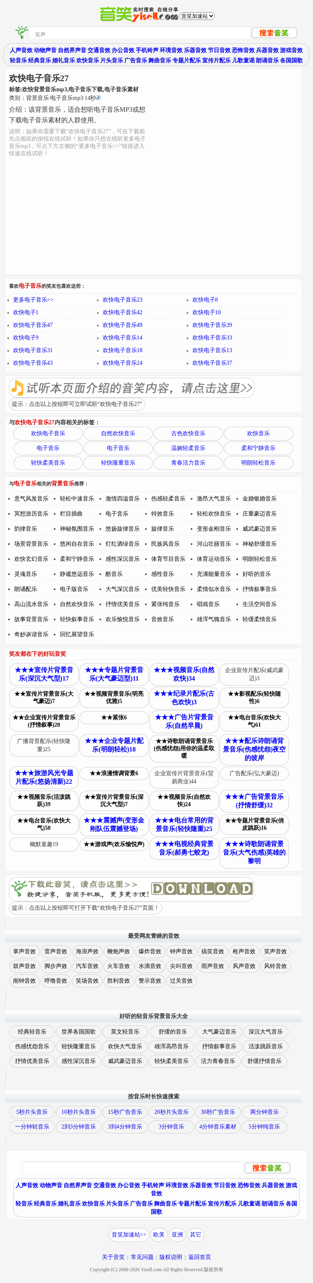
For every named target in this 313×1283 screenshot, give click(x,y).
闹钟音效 (24, 981)
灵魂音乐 (25, 574)
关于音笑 (113, 1257)
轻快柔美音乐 (48, 463)
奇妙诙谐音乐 (31, 634)
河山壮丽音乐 (214, 544)
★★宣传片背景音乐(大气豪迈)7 (43, 697)
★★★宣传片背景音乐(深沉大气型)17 (44, 674)
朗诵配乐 (25, 589)
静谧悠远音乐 (77, 574)
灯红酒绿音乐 (123, 544)
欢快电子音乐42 (123, 312)
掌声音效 (24, 951)
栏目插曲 (71, 514)
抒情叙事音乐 (259, 589)
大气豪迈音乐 (219, 1032)
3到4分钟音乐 (125, 1127)
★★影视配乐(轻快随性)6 (254, 697)
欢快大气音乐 (125, 1046)
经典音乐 (39, 60)
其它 (195, 1235)
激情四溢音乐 (123, 499)
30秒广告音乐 (218, 1112)
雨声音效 (212, 966)
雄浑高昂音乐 (171, 1046)
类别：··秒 (55, 98)
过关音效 (181, 981)
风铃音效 (275, 966)
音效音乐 (162, 619)
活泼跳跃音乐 (266, 1046)
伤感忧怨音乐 (32, 1046)
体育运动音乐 (214, 559)
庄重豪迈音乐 (259, 514)
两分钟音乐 (264, 1112)
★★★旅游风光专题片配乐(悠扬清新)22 (44, 777)
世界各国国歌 (79, 1032)
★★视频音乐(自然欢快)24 (184, 800)
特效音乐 (162, 514)
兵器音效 (267, 50)
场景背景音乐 (31, 544)
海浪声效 (87, 951)
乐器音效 (195, 50)
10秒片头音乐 (79, 1112)
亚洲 (177, 1235)
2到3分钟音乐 (79, 1127)
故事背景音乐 (31, 619)
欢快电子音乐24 (123, 363)
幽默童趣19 (44, 844)
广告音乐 (135, 60)
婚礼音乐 (63, 60)
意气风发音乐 (31, 499)
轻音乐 (18, 60)
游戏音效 (291, 50)
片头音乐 (111, 60)
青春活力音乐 (188, 463)
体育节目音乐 (168, 559)
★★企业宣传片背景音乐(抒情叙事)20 (44, 721)
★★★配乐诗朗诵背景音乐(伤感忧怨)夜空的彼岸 (254, 749)
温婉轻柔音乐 (188, 448)
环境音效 (171, 50)
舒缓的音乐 (173, 1032)
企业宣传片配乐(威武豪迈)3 (254, 674)
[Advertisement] (223, 216)
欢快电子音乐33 (212, 338)
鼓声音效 (24, 966)
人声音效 (21, 50)
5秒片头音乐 (32, 1112)
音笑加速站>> (129, 1235)
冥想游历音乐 (31, 514)
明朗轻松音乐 (258, 463)
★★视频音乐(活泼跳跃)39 (44, 800)
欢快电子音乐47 (33, 325)
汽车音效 (87, 966)
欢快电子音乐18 (123, 350)
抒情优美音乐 (123, 604)
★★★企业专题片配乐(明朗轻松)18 (114, 745)
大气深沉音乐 (123, 589)
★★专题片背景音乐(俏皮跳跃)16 (254, 824)
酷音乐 (114, 574)
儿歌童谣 (243, 60)
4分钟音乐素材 (217, 1127)
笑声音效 (275, 951)
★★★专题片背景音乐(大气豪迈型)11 (114, 674)
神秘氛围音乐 (77, 529)
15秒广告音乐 (125, 1112)
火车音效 (118, 966)
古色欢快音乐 (188, 433)
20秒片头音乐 (171, 1112)
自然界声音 (72, 50)
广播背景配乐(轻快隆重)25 (44, 745)
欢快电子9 (26, 338)
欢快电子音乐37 (212, 363)
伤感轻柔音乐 (168, 499)
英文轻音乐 (125, 1032)
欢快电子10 (206, 312)
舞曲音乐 (159, 60)
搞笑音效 (212, 951)
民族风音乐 (165, 544)
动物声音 (45, 50)
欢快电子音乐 (48, 433)
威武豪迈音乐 (259, 529)
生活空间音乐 (259, 604)
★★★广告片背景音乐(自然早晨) (184, 721)
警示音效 (150, 981)
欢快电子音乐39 (212, 325)
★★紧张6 (114, 717)
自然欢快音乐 (118, 433)
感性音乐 (162, 574)
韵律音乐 (25, 529)
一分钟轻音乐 (32, 1127)
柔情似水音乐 (214, 589)
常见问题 (142, 1257)
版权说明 (170, 1257)
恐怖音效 (243, 50)
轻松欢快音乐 (214, 514)
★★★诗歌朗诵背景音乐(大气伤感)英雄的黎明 (254, 852)
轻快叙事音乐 (77, 619)
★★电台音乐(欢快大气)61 (254, 721)
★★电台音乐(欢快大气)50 (44, 824)
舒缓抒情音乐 (264, 1061)
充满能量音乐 (214, 574)
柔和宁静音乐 (258, 448)
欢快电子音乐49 (123, 325)
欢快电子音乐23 (123, 300)
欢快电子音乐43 (33, 363)
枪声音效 (244, 951)
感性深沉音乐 (123, 559)
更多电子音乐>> (33, 300)
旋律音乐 (162, 529)
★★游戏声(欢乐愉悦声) (114, 844)
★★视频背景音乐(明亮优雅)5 (113, 697)
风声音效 (244, 966)
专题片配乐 (186, 60)
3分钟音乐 (171, 1127)
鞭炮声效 (118, 951)
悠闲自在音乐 (77, 544)
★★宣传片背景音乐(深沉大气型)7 (113, 800)
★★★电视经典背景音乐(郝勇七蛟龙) (184, 848)
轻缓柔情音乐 (259, 619)
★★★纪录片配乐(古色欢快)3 (184, 697)
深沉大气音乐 (266, 1032)
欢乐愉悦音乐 (123, 619)
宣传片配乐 (216, 60)
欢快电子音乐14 (123, 338)
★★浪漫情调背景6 (114, 773)
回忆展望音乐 (77, 634)
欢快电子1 (26, 312)
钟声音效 (181, 951)
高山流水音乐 (31, 604)
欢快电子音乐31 (33, 350)
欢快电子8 (205, 300)
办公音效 (123, 50)
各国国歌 (291, 60)
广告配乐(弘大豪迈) (254, 773)
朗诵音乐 (267, 60)
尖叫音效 (181, 966)
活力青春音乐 (218, 1061)
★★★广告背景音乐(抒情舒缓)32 (254, 801)
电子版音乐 (74, 589)
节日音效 (219, 50)
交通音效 (99, 50)
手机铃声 (147, 50)
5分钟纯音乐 (264, 1127)
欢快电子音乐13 (212, 350)
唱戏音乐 (208, 604)
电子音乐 (48, 448)
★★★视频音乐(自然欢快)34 (184, 674)
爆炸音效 (150, 951)
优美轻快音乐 (168, 589)
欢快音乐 (87, 60)
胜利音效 (118, 981)
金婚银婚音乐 (259, 499)
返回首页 (199, 1257)
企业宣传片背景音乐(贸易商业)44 (184, 777)
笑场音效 (87, 981)
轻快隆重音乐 (118, 463)
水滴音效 (150, 966)
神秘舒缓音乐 (259, 544)
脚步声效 (55, 966)
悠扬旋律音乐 (123, 529)
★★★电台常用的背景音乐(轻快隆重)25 (184, 824)
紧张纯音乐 (165, 604)
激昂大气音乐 (214, 499)
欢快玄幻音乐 (31, 559)
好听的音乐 (256, 574)
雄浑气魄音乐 (214, 619)
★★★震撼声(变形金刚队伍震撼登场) (114, 824)
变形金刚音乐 (214, 529)
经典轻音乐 (32, 1032)
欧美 (159, 1235)
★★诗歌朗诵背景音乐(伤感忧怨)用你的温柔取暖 (184, 748)
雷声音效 (55, 951)
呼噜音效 (55, 981)
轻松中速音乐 (77, 499)
